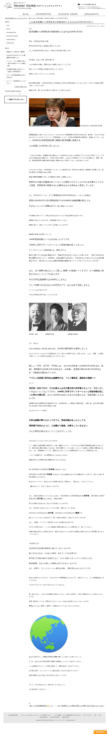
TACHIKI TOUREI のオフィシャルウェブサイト (55, 720)
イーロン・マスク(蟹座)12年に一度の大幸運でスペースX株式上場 (16, 63)
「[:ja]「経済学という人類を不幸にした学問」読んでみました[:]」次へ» (80, 706)
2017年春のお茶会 (13, 715)
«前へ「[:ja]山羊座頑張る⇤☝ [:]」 (41, 706)
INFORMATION (11, 32)
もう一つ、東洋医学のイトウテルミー (16, 82)
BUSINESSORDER (12, 36)
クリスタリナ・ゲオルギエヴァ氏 (65, 125)
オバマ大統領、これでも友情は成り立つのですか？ (67, 715)
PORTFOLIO (10, 43)
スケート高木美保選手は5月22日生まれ (16, 76)
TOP (8, 25)
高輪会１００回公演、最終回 (16, 52)
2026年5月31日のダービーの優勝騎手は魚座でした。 (16, 56)
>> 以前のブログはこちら (15, 99)
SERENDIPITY (11, 39)
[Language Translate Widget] (13, 93)
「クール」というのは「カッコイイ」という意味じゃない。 (36, 715)
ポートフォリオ (87, 715)
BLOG (8, 29)
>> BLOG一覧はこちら (20, 86)
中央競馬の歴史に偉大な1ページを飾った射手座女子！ (16, 70)
